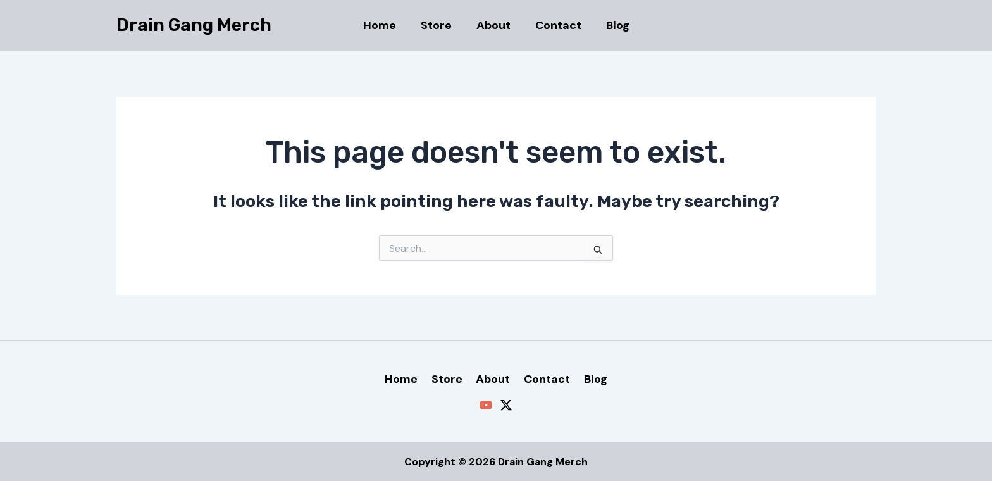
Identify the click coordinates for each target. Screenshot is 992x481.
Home (383, 25)
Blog (614, 25)
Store (438, 25)
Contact (556, 25)
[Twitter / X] (506, 405)
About (493, 25)
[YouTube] (486, 405)
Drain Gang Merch (193, 25)
